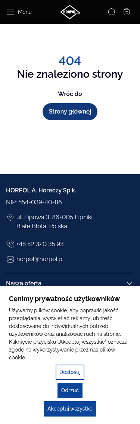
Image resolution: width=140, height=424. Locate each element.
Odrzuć (70, 390)
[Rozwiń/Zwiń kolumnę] (129, 283)
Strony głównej (70, 111)
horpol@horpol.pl (35, 259)
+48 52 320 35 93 (35, 244)
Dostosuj (70, 372)
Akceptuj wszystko (70, 409)
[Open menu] (19, 11)
